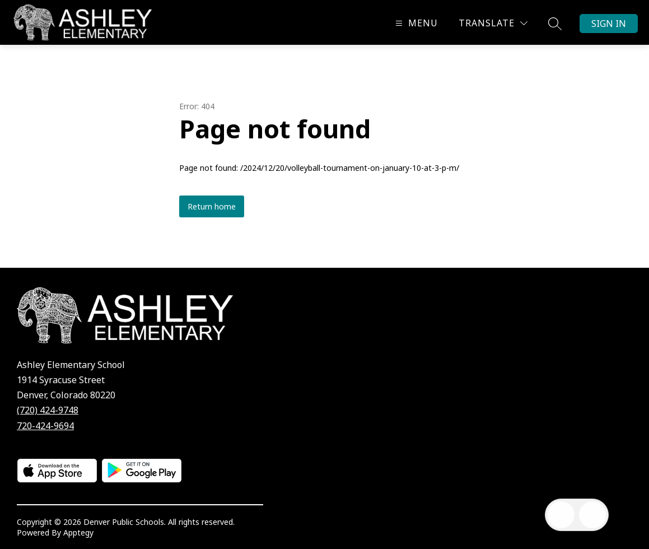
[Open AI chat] (592, 514)
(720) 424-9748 (47, 410)
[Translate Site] (493, 23)
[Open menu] (415, 23)
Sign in (608, 23)
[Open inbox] (561, 514)
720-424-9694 (45, 426)
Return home (212, 206)
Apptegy (78, 532)
